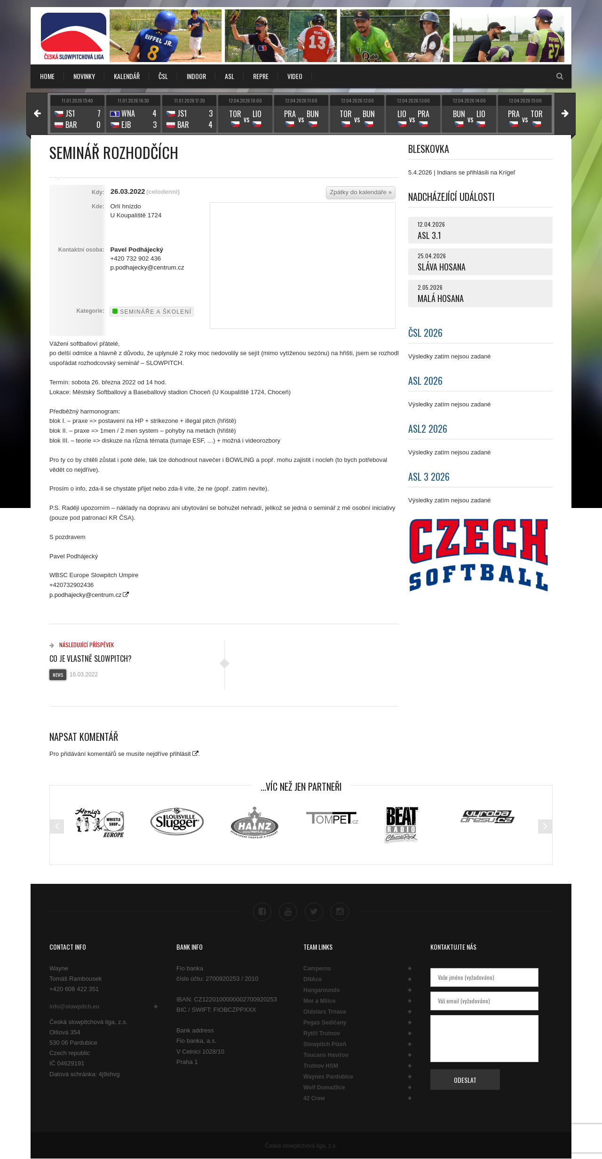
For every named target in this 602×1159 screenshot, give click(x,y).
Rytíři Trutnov (321, 1033)
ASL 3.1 (429, 235)
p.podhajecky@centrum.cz (147, 267)
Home (47, 76)
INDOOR (196, 76)
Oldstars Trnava (324, 1011)
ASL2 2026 (427, 428)
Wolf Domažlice (324, 1087)
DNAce (312, 979)
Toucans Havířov (326, 1055)
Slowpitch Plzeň (324, 1044)
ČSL (163, 76)
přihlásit (180, 753)
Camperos (317, 968)
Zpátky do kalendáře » (361, 192)
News (58, 674)
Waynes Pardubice (328, 1076)
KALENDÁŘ (127, 76)
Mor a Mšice (319, 1001)
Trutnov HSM (320, 1066)
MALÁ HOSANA (441, 298)
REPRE (261, 76)
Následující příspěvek (81, 645)
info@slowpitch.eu (74, 1006)
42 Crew (314, 1098)
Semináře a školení (152, 312)
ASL (229, 76)
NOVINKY (84, 76)
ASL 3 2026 (429, 476)
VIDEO (294, 76)
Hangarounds (321, 990)
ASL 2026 (425, 380)
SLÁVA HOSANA (442, 267)
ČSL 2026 (425, 332)
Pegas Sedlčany (324, 1022)
